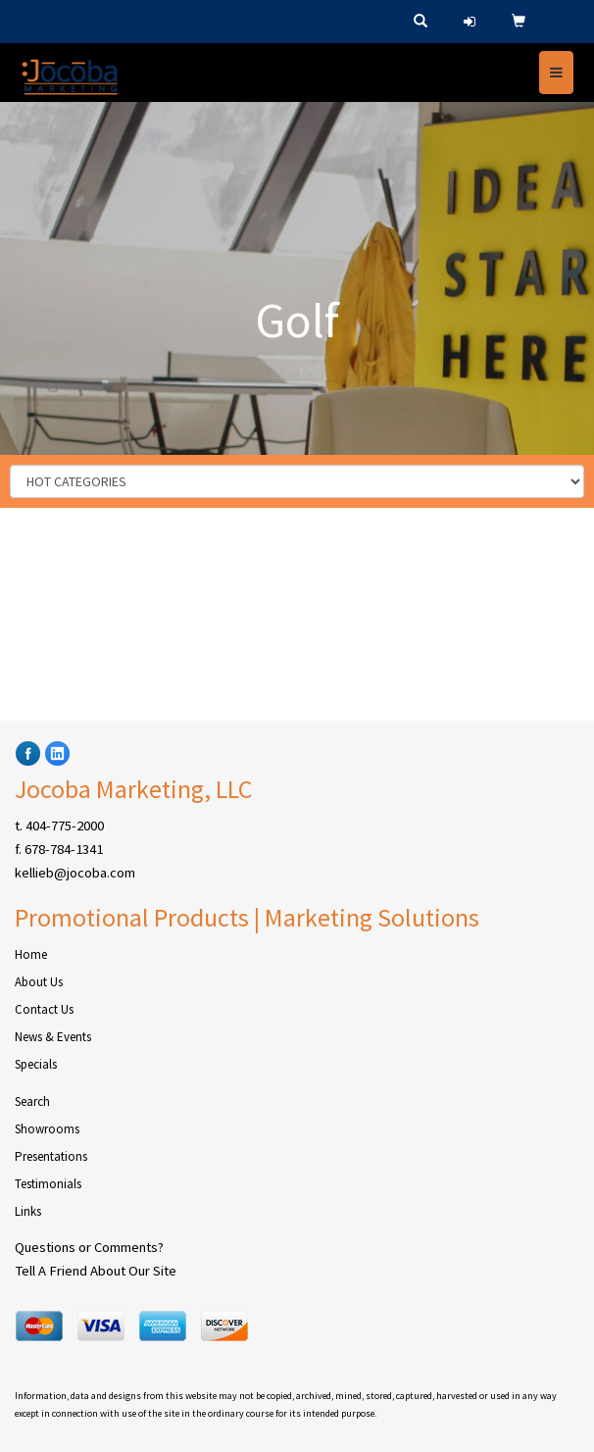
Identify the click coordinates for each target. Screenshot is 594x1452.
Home (31, 954)
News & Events (53, 1036)
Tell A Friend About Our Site (95, 1270)
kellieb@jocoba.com (75, 872)
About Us (39, 982)
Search (32, 1101)
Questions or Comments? (89, 1247)
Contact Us (44, 1009)
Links (28, 1211)
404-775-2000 (64, 825)
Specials (36, 1064)
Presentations (51, 1156)
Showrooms (47, 1129)
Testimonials (48, 1184)
